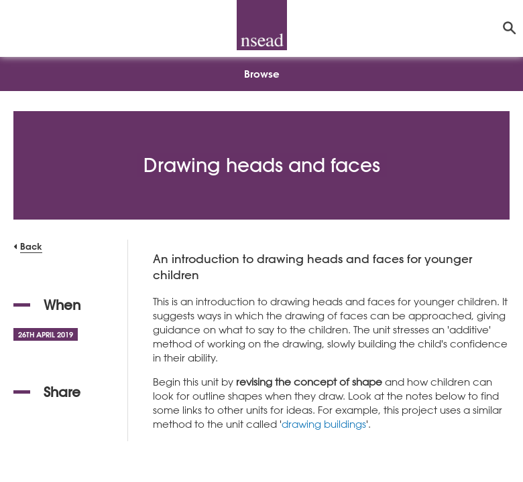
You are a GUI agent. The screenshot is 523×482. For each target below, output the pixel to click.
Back (31, 246)
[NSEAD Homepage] (262, 25)
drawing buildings (324, 424)
